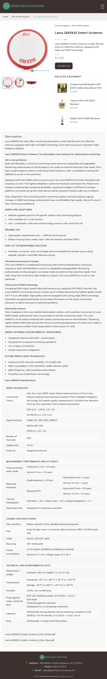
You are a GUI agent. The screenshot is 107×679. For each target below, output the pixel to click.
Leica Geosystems (62, 26)
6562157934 (59, 666)
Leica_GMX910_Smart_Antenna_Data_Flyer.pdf (29, 640)
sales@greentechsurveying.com (59, 670)
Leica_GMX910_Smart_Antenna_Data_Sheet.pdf (30, 634)
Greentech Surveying (48, 676)
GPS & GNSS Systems (21, 17)
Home (5, 17)
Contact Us (64, 65)
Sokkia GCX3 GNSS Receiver (85, 118)
